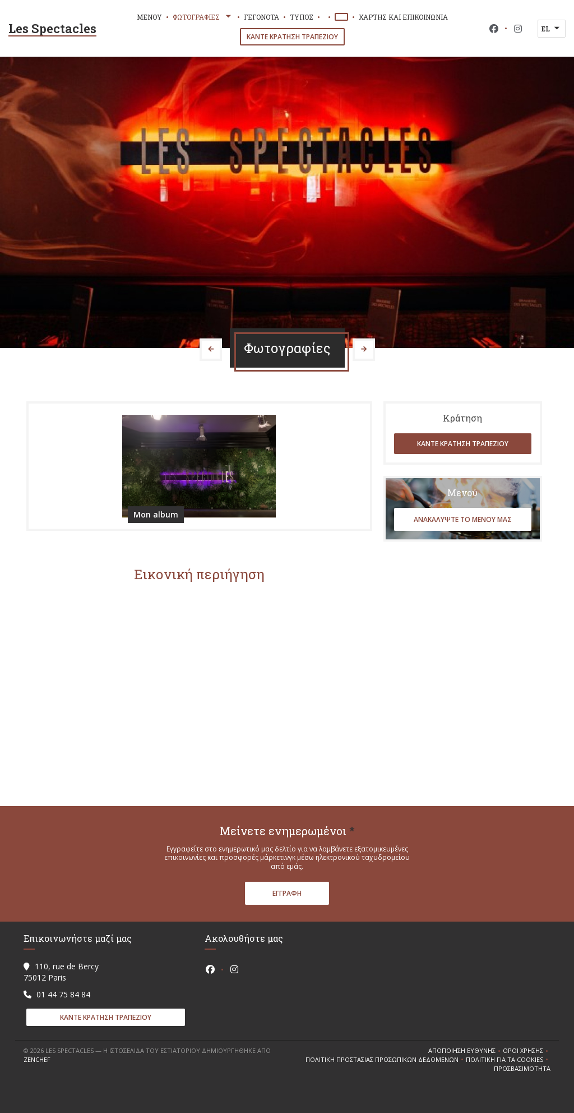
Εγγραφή (287, 893)
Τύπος (301, 16)
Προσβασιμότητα (522, 1068)
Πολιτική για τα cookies (508, 1059)
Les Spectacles (52, 28)
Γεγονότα (261, 16)
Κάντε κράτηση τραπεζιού (292, 37)
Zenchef (37, 1059)
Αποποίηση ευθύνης (465, 1050)
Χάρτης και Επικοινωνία (403, 16)
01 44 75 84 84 (63, 994)
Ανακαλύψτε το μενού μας (463, 519)
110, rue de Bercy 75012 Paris (61, 972)
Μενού (149, 16)
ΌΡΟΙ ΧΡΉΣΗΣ (526, 1050)
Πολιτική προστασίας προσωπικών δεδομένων (385, 1059)
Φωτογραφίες (203, 16)
